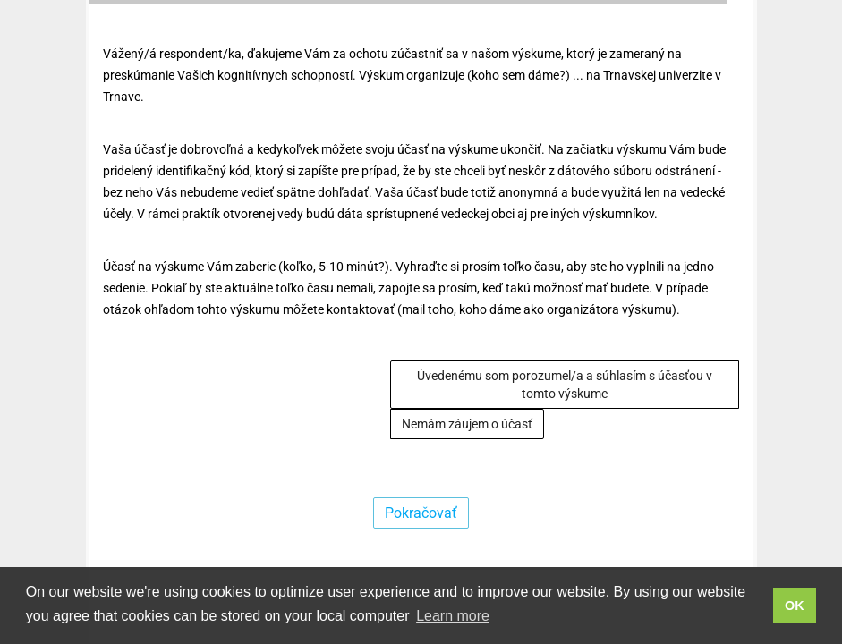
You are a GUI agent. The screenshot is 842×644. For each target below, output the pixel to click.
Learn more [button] (452, 615)
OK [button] (794, 605)
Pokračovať (421, 512)
